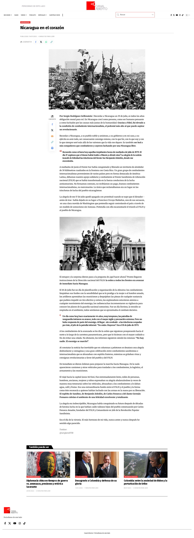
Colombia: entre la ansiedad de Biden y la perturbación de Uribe (145, 482)
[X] (173, 15)
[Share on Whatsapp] (46, 41)
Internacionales (33, 477)
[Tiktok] (182, 15)
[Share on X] (40, 41)
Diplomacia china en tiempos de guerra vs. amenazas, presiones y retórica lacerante (47, 483)
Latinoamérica (81, 477)
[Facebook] (171, 15)
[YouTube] (177, 15)
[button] (62, 15)
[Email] (52, 136)
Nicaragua (25, 22)
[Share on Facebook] (35, 41)
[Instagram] (180, 15)
